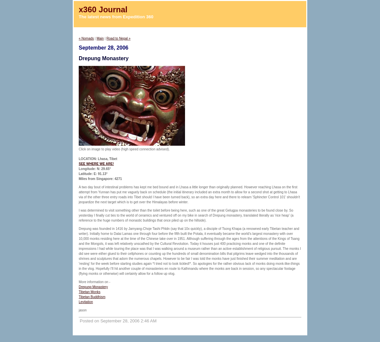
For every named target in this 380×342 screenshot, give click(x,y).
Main (100, 38)
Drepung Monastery (93, 287)
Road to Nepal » (119, 38)
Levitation (86, 302)
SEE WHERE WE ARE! (96, 164)
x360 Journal (103, 9)
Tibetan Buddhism (92, 297)
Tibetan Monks (89, 292)
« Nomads (86, 38)
